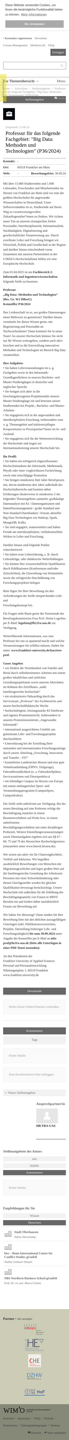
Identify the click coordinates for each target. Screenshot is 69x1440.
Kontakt (48, 1418)
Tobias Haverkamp (25, 1236)
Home (6, 88)
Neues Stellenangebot (21, 1092)
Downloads (34, 991)
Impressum (23, 1418)
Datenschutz (10, 1425)
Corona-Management (15, 45)
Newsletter (41, 38)
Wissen (34, 1216)
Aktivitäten (21, 88)
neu (34, 1159)
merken (61, 97)
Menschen (44, 1222)
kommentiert (34, 1172)
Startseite (8, 1418)
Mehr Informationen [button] (34, 14)
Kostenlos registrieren (18, 38)
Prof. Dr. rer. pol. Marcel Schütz (22, 1283)
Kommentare (34, 1031)
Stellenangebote (41, 88)
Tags (35, 1039)
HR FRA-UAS (45, 1126)
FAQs (51, 45)
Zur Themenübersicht (19, 81)
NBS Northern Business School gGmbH (30, 1278)
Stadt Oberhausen (26, 1232)
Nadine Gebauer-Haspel (18, 1261)
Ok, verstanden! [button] (34, 24)
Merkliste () (37, 45)
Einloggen (58, 52)
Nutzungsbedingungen (34, 1425)
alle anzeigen (24, 1318)
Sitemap (55, 1425)
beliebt (34, 1165)
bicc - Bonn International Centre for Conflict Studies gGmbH (28, 1255)
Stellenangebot (34, 99)
